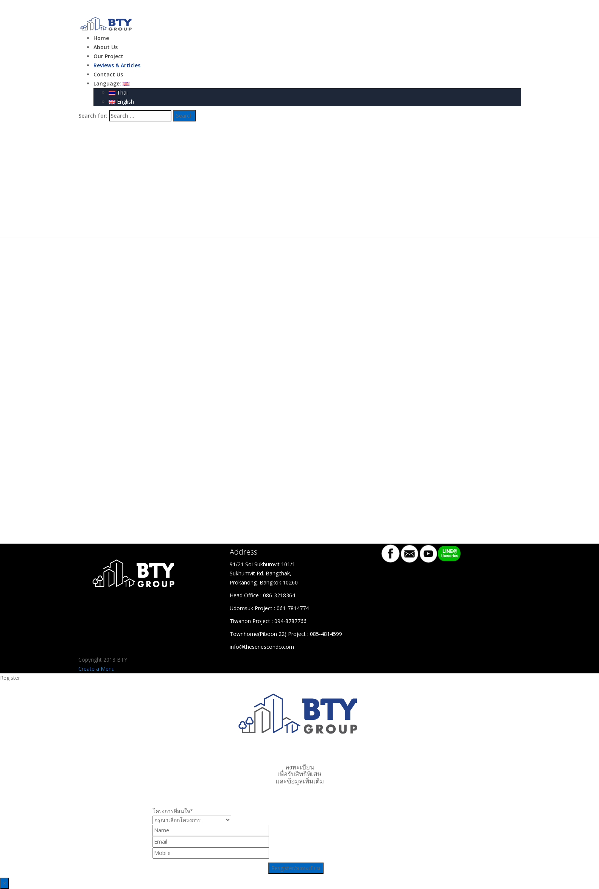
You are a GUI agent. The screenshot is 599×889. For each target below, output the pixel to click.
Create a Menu (96, 668)
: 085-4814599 (324, 633)
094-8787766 (290, 621)
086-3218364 (279, 595)
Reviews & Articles (116, 65)
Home (101, 38)
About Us (105, 47)
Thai (118, 92)
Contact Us (108, 74)
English (121, 101)
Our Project (108, 56)
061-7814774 (293, 608)
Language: (111, 83)
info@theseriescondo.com (262, 646)
